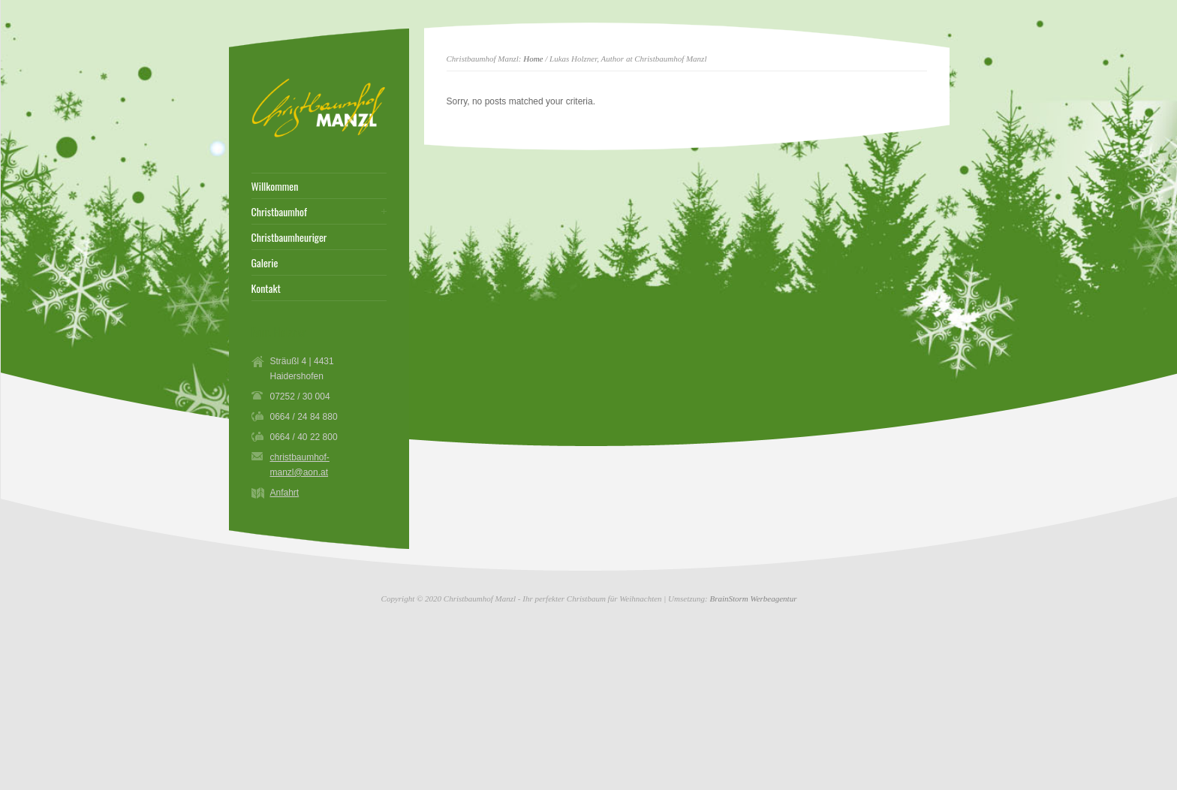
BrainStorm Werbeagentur (752, 598)
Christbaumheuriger (289, 237)
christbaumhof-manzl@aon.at (300, 465)
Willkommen (275, 186)
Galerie (264, 263)
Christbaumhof (279, 212)
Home (533, 58)
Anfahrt (285, 492)
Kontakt (266, 288)
